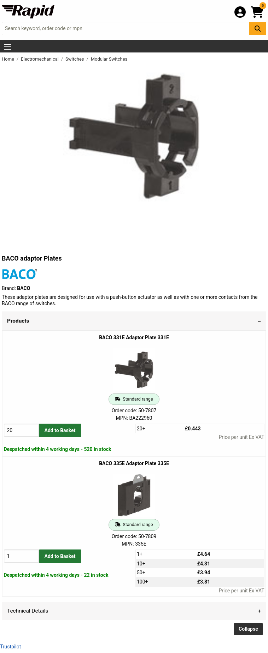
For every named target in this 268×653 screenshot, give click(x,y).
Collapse (248, 629)
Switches (75, 59)
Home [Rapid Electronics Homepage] (8, 59)
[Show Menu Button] (7, 47)
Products (18, 321)
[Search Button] (257, 28)
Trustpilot (10, 646)
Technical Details (27, 611)
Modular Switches (109, 59)
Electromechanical (40, 59)
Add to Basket (60, 430)
